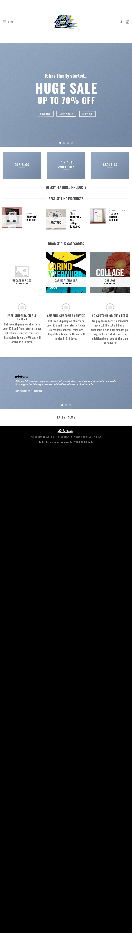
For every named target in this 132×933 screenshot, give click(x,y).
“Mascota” (31, 216)
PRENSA (97, 436)
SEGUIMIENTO (65, 436)
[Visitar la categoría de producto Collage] (110, 272)
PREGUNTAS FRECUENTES (43, 436)
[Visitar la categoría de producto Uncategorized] (22, 272)
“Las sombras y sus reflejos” (75, 218)
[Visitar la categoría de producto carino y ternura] (66, 272)
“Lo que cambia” (113, 215)
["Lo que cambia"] (98, 216)
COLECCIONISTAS (82, 436)
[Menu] (8, 21)
